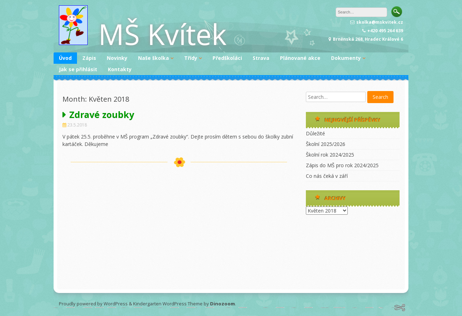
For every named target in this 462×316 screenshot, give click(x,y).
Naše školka (153, 58)
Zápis (89, 58)
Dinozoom (222, 303)
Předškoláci (227, 58)
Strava (261, 58)
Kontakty (120, 69)
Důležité (315, 133)
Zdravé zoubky (101, 114)
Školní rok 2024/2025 (330, 154)
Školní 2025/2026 (325, 144)
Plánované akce (300, 58)
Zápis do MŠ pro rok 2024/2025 (342, 165)
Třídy (190, 58)
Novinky (117, 58)
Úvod (65, 58)
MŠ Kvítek (162, 34)
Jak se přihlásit (78, 69)
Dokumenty (346, 58)
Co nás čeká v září (327, 176)
